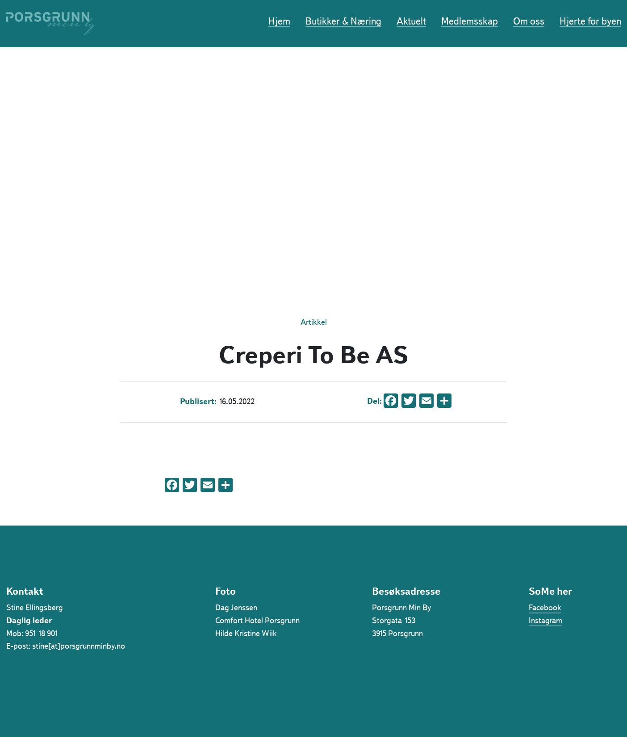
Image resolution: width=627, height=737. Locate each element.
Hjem (279, 22)
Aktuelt (411, 22)
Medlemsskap (469, 22)
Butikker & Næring (343, 22)
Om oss (528, 22)
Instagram (545, 620)
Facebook (545, 608)
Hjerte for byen (590, 22)
